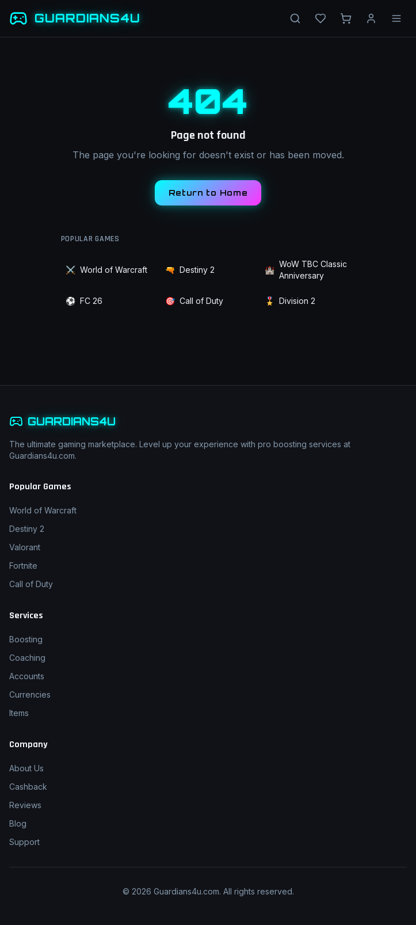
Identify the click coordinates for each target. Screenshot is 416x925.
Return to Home (208, 192)
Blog (17, 823)
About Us (26, 768)
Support (24, 842)
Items (19, 713)
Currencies (30, 694)
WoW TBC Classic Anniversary (306, 269)
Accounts (26, 676)
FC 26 (84, 301)
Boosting (26, 639)
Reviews (25, 805)
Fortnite (23, 565)
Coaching (27, 658)
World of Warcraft (106, 270)
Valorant (24, 547)
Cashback (28, 786)
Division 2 (290, 301)
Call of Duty (194, 301)
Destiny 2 (190, 270)
